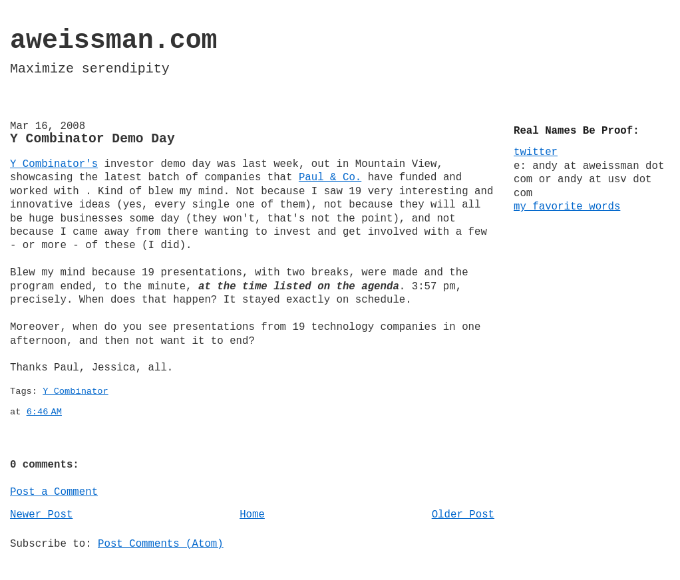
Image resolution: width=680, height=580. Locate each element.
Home (252, 515)
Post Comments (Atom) (161, 544)
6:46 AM (44, 412)
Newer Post (41, 515)
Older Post (463, 515)
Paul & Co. (330, 178)
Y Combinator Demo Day (92, 139)
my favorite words (567, 207)
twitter (536, 152)
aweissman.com (114, 41)
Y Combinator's (54, 164)
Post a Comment (54, 492)
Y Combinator (75, 391)
